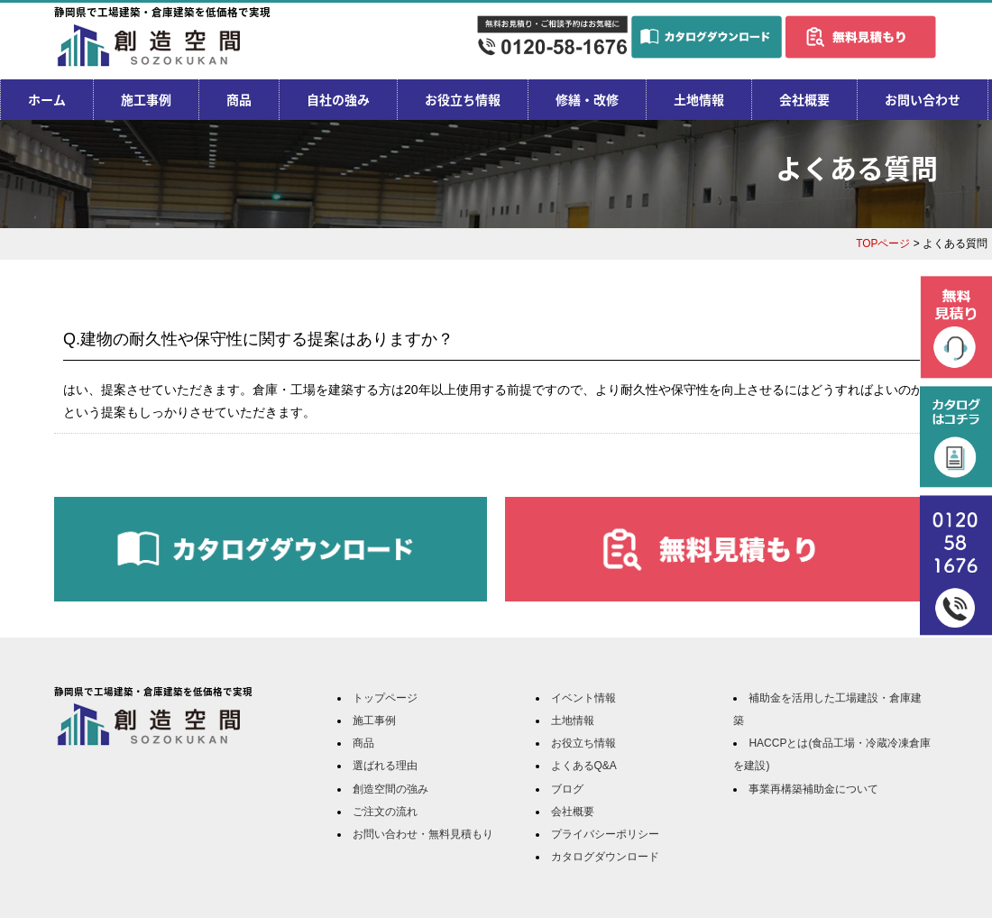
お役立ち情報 (463, 99)
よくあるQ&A (584, 765)
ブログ (567, 789)
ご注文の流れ (385, 811)
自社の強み (338, 99)
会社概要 (804, 99)
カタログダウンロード (605, 856)
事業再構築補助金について (813, 789)
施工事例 (146, 99)
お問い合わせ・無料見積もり (423, 834)
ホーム (47, 99)
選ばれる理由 (385, 765)
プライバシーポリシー (605, 834)
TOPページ (883, 243)
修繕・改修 (587, 99)
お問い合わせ (922, 99)
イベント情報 (583, 698)
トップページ (385, 698)
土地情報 (699, 99)
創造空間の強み (390, 789)
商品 (239, 99)
